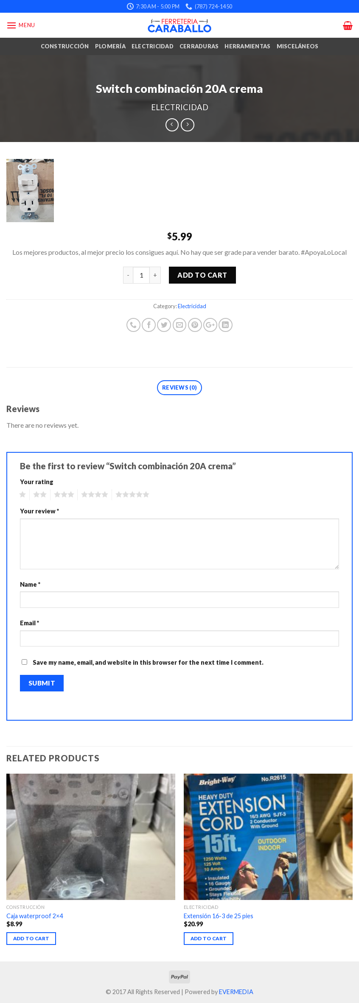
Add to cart (202, 275)
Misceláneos (298, 46)
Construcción (65, 46)
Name (30, 584)
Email (29, 623)
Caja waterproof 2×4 (34, 915)
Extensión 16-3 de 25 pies (218, 915)
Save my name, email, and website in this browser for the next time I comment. (148, 662)
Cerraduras (199, 46)
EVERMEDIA (236, 991)
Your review (39, 511)
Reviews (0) (179, 387)
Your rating (36, 481)
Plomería (110, 46)
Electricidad (153, 46)
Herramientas (247, 46)
